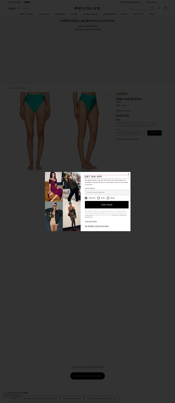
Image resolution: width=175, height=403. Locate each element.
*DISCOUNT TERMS (91, 221)
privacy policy (89, 215)
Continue (107, 205)
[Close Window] (128, 174)
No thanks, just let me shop (97, 226)
